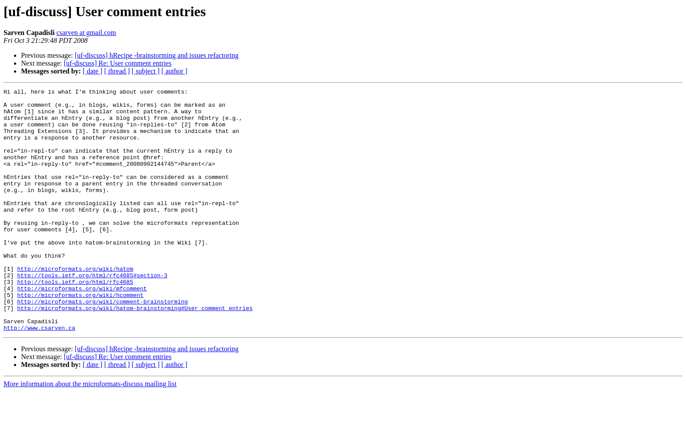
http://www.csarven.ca (39, 376)
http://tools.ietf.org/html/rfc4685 (75, 321)
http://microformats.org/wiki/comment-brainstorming (102, 345)
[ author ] (174, 71)
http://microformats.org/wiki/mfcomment (82, 329)
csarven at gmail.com (86, 32)
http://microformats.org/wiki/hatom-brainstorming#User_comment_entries (134, 352)
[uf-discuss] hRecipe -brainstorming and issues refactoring (157, 55)
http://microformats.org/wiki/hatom (75, 305)
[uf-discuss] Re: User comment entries (118, 63)
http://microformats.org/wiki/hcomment (80, 337)
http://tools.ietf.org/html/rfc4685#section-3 (92, 313)
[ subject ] (146, 71)
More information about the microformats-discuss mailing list (90, 432)
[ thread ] (117, 71)
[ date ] (92, 71)
